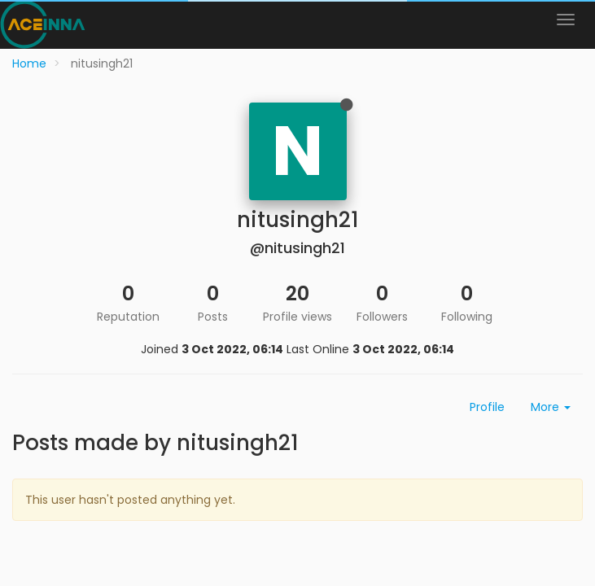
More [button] (551, 407)
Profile (487, 407)
